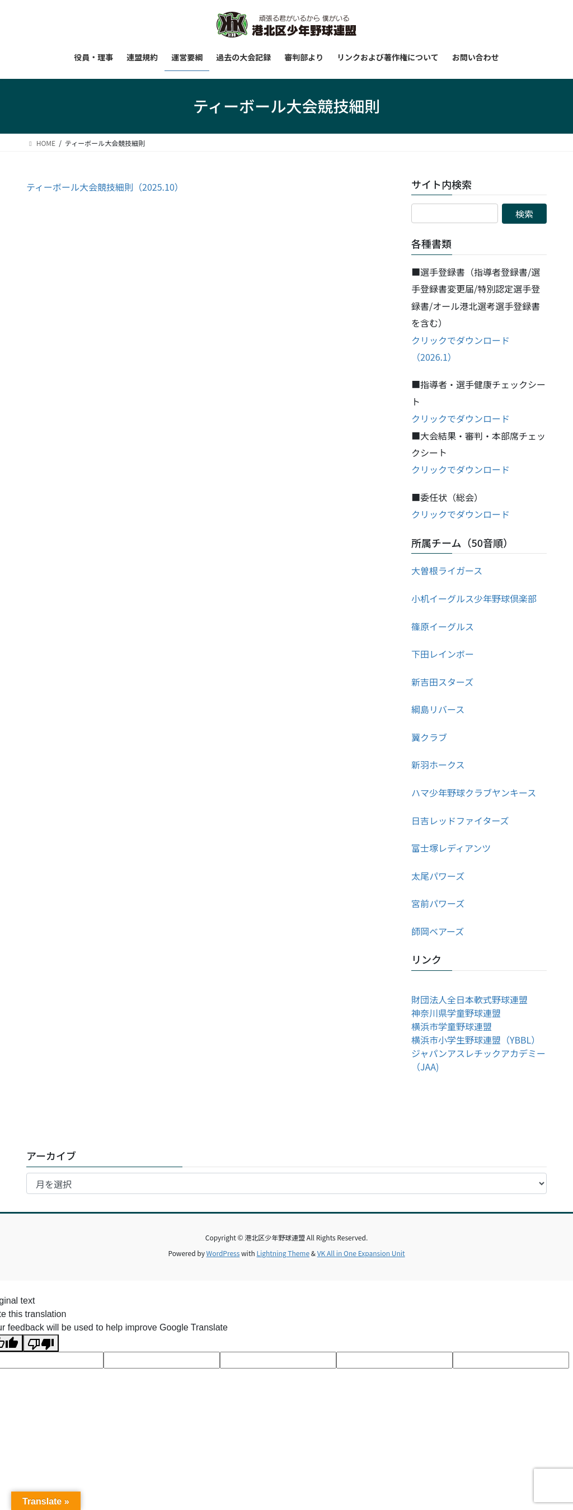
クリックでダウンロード (460, 418)
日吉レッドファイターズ (460, 820)
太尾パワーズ (437, 876)
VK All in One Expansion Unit (361, 1253)
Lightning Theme (282, 1253)
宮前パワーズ (437, 903)
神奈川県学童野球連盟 (456, 1013)
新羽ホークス (438, 764)
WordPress (223, 1253)
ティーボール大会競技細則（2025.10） (105, 187)
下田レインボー (442, 653)
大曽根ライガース (446, 570)
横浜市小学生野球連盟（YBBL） (475, 1039)
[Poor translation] (41, 1343)
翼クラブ (429, 737)
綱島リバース (437, 709)
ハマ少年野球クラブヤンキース (473, 792)
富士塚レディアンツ (451, 848)
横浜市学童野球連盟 (451, 1026)
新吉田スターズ (442, 681)
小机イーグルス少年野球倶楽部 (474, 598)
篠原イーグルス (442, 626)
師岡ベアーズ (437, 931)
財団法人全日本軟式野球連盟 (469, 999)
